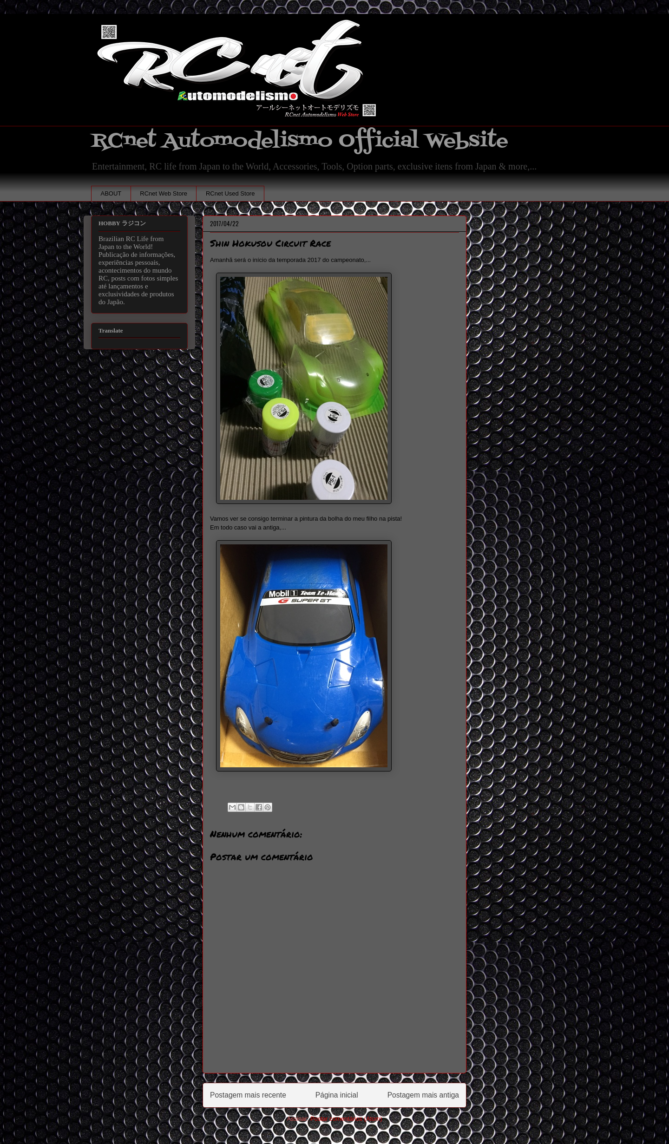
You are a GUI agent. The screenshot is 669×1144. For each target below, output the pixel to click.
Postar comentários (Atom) (346, 1118)
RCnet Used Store (230, 193)
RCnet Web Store (163, 193)
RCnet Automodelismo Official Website (299, 141)
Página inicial (336, 1095)
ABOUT (111, 193)
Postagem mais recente (248, 1095)
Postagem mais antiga (423, 1095)
